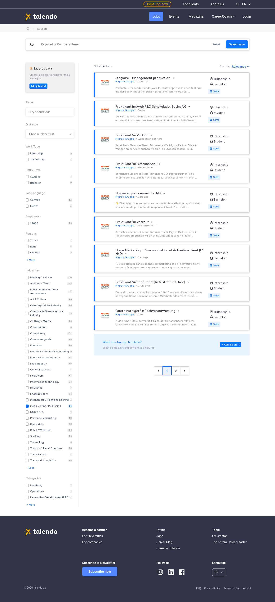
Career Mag (164, 542)
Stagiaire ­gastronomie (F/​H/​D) (138, 193)
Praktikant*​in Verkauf (132, 135)
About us (217, 4)
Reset (216, 44)
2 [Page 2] (176, 371)
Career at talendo (168, 548)
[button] (32, 44)
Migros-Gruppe (124, 81)
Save (216, 91)
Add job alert (39, 86)
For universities (92, 536)
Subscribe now (99, 571)
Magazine (196, 16)
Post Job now (157, 4)
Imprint (246, 588)
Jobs (156, 16)
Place (29, 102)
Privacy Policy (212, 588)
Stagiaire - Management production (142, 77)
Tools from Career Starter (229, 542)
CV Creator (219, 536)
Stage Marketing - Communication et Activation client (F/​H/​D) (159, 251)
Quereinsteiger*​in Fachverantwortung (145, 310)
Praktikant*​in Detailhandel (136, 163)
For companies (92, 542)
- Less (30, 467)
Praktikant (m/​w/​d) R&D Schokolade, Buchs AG (151, 106)
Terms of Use (231, 588)
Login (246, 16)
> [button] (185, 371)
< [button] (158, 371)
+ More (31, 260)
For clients (191, 4)
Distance (32, 124)
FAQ (198, 588)
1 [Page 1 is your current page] (167, 371)
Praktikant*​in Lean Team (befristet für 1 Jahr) (150, 281)
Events (174, 16)
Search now (237, 44)
